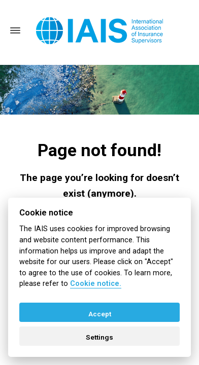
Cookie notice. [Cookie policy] (95, 283)
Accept (99, 314)
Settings (99, 337)
